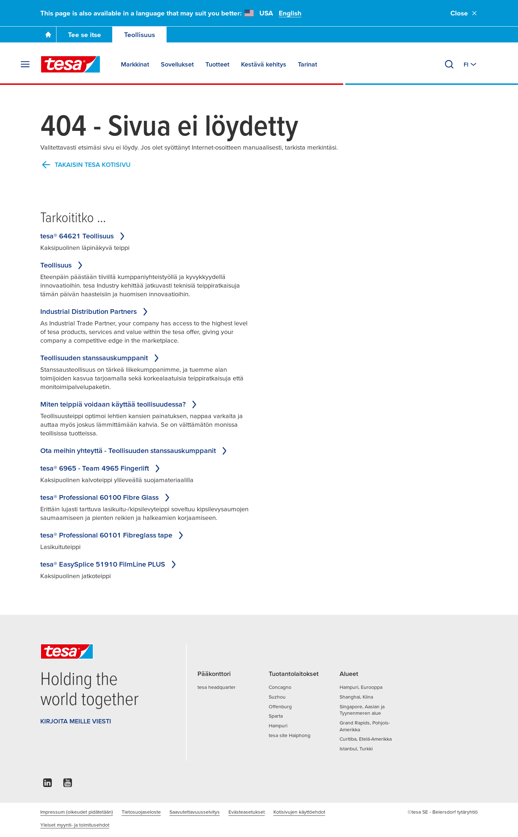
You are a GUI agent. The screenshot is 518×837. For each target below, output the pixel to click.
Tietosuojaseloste (141, 812)
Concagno (280, 687)
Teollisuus (139, 34)
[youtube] (67, 784)
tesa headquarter (216, 687)
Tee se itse (84, 34)
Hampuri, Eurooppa (361, 687)
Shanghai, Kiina (356, 697)
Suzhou (277, 697)
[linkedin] (47, 784)
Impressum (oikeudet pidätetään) (76, 812)
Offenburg (280, 706)
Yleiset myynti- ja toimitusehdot (74, 825)
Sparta (276, 716)
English (290, 13)
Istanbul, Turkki (356, 748)
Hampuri (278, 725)
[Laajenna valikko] (25, 64)
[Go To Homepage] (48, 34)
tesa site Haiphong (289, 735)
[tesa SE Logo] (70, 64)
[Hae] (449, 64)
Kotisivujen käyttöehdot (299, 812)
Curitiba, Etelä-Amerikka (366, 739)
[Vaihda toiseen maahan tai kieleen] (471, 64)
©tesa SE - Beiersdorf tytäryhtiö (443, 812)
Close (464, 13)
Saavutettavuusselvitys (194, 812)
